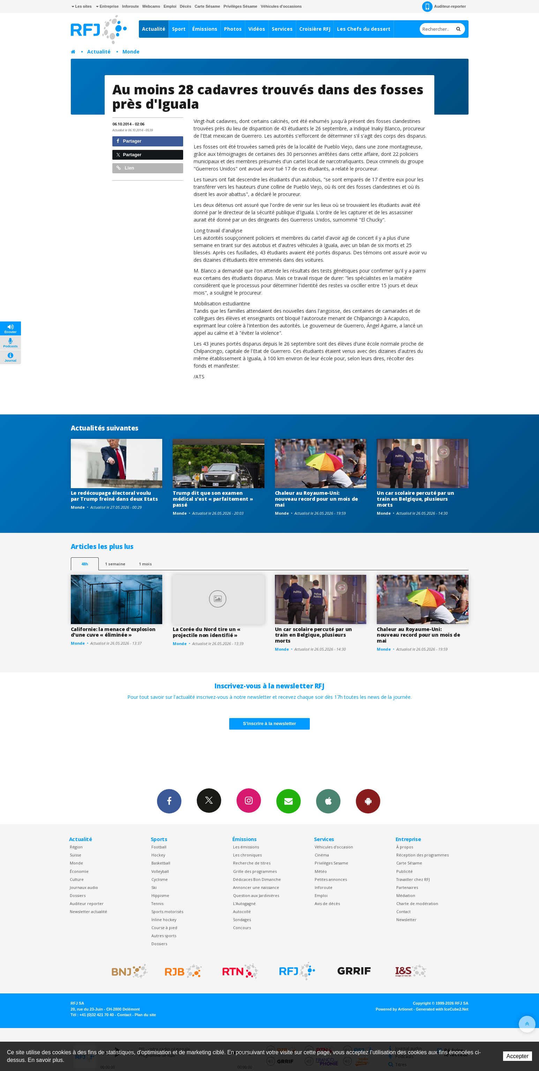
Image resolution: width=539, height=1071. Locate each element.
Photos (233, 29)
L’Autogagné (244, 903)
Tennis (157, 903)
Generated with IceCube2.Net (442, 1009)
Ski (154, 887)
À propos (404, 847)
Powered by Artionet (394, 1009)
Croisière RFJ (314, 29)
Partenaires (407, 887)
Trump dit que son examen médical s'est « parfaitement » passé (213, 499)
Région (76, 847)
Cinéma (322, 855)
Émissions (204, 29)
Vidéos (256, 29)
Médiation (405, 895)
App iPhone (328, 801)
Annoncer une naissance (256, 887)
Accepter (518, 1056)
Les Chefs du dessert (363, 29)
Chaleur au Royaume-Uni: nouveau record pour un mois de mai (316, 499)
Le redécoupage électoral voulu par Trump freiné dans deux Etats (114, 496)
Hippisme (160, 895)
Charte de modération (417, 903)
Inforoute (130, 6)
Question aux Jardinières (256, 895)
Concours (242, 927)
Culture (77, 879)
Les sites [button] (82, 6)
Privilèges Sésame (240, 6)
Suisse (75, 855)
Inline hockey (163, 919)
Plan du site (145, 1015)
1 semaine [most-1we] (115, 563)
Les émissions (246, 847)
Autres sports (163, 935)
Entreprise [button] (107, 6)
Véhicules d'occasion (334, 847)
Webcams (151, 6)
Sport (179, 29)
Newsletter (406, 919)
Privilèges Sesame (331, 863)
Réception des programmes (422, 855)
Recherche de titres (251, 863)
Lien (125, 168)
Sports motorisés (167, 911)
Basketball (160, 863)
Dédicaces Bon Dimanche (257, 879)
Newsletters (288, 801)
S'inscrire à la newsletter (269, 723)
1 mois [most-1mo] (145, 563)
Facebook (169, 801)
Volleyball (160, 871)
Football (158, 847)
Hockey (158, 855)
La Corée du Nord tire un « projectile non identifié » (206, 632)
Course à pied (164, 927)
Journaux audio (84, 887)
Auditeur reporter (87, 903)
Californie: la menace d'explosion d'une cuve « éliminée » (113, 632)
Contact (403, 911)
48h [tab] (84, 563)
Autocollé (242, 911)
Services (282, 29)
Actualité (153, 29)
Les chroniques (247, 855)
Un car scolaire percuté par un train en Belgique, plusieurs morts (415, 499)
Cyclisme (159, 879)
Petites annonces (331, 879)
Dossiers (77, 895)
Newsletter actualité (88, 911)
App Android (368, 801)
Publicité (404, 871)
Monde (131, 51)
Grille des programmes (255, 871)
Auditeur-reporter (444, 6)
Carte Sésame (207, 6)
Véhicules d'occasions (281, 6)
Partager (129, 141)
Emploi (170, 6)
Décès (185, 6)
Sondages (242, 919)
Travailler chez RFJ (413, 879)
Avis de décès (327, 903)
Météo (321, 871)
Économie (79, 871)
